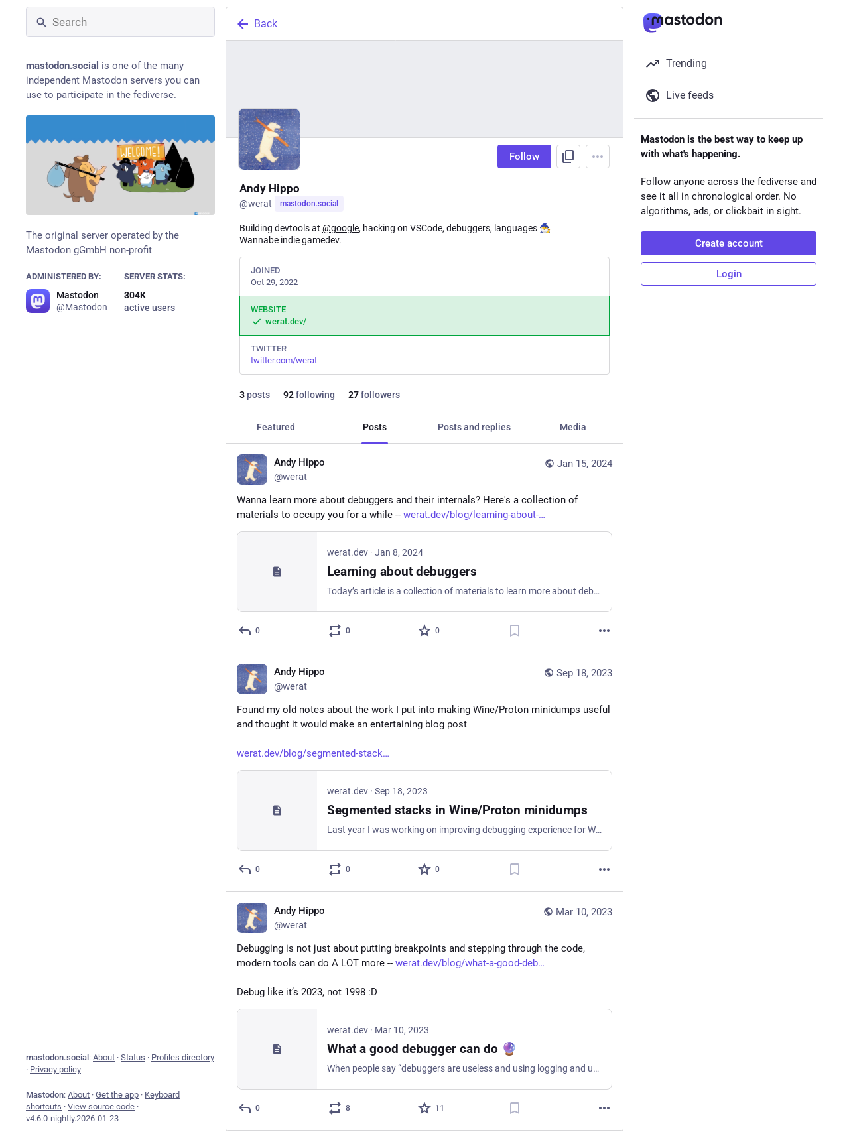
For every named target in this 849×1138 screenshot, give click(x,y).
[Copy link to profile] (568, 156)
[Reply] (250, 631)
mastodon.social (309, 203)
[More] (604, 631)
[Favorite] (429, 631)
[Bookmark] (515, 631)
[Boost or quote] (340, 631)
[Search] (120, 22)
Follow (524, 156)
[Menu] (598, 156)
